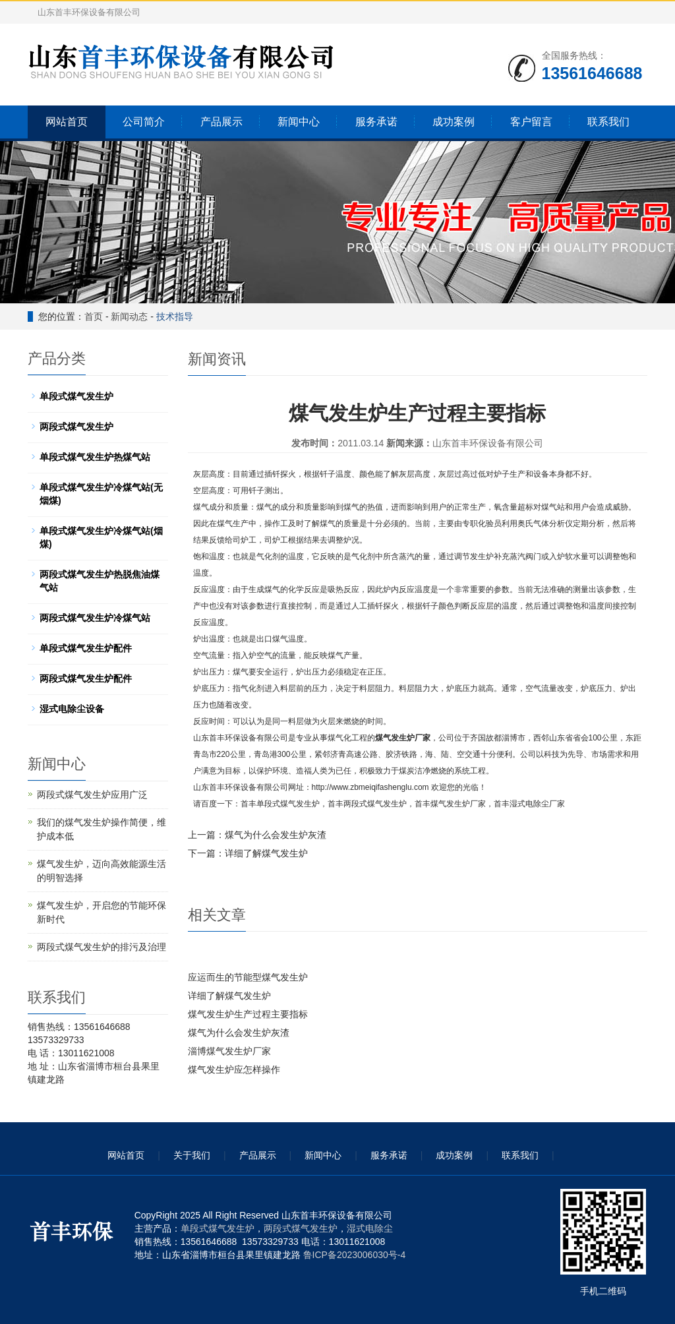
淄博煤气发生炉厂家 (229, 1051)
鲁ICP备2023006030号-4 (354, 1254)
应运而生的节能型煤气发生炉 (248, 977)
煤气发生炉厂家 (402, 737)
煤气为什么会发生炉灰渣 (275, 834)
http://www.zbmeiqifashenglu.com (370, 787)
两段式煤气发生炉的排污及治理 (101, 947)
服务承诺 (376, 121)
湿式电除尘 (370, 1228)
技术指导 (174, 316)
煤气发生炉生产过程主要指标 (248, 1014)
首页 (93, 316)
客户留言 (531, 121)
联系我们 (608, 121)
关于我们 (191, 1155)
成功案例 (453, 121)
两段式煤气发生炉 (375, 803)
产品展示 (221, 121)
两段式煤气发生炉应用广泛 (92, 794)
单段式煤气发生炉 (288, 803)
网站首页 (66, 121)
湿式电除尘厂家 (537, 803)
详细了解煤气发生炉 (266, 853)
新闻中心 (299, 121)
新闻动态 (129, 316)
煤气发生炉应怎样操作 (234, 1069)
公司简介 (144, 121)
